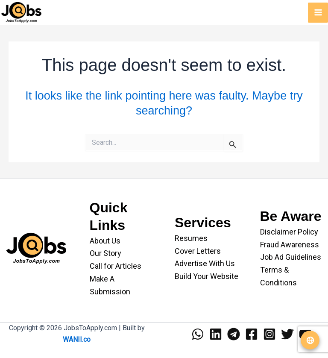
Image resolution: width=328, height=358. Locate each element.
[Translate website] (310, 340)
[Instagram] (269, 334)
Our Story (105, 253)
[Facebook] (251, 334)
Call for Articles (115, 265)
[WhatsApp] (197, 334)
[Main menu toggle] (318, 13)
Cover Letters (198, 250)
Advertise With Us (205, 263)
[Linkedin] (215, 334)
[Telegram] (233, 334)
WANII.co (77, 339)
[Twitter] (287, 334)
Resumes (191, 238)
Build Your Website (206, 276)
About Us (105, 240)
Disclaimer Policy (289, 231)
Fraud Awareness (289, 244)
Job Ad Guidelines (290, 256)
